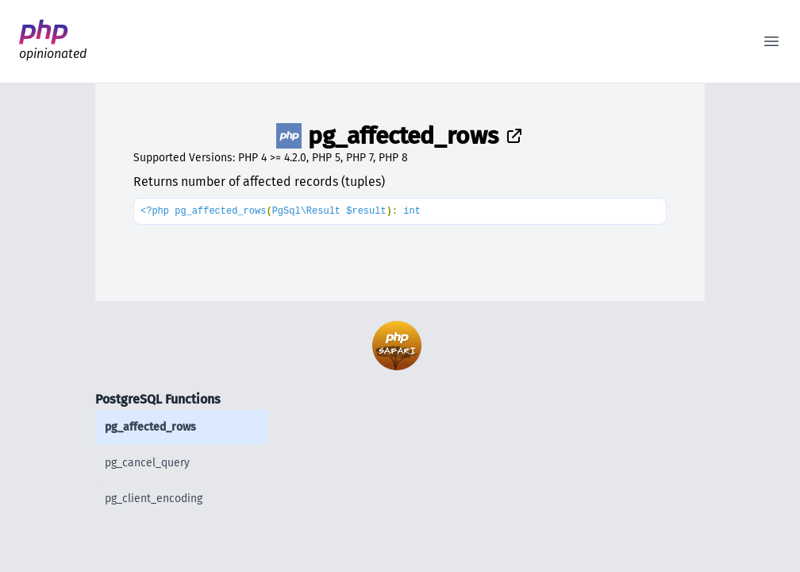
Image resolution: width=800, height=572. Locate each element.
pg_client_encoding (153, 498)
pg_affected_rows (150, 427)
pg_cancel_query (147, 463)
